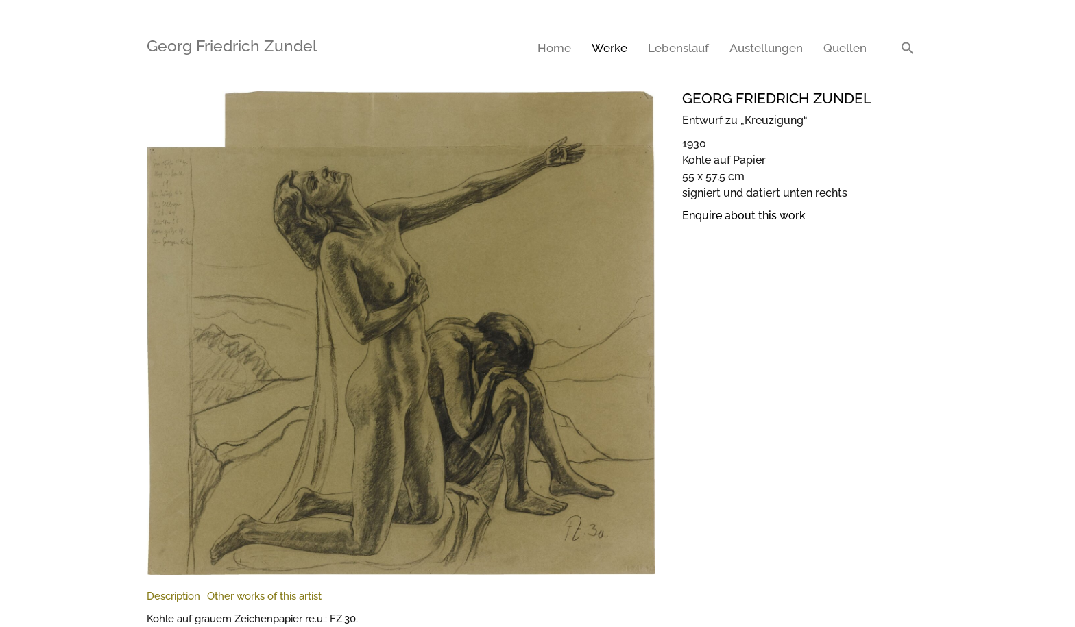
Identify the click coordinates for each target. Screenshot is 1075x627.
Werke (609, 48)
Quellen (845, 48)
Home (554, 48)
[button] (907, 48)
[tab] (173, 596)
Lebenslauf (678, 48)
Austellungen (766, 48)
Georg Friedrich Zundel (232, 45)
